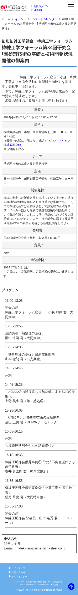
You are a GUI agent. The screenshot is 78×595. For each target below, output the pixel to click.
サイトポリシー (19, 576)
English (37, 9)
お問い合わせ (18, 572)
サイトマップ (18, 568)
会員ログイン (40, 6)
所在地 (55, 585)
